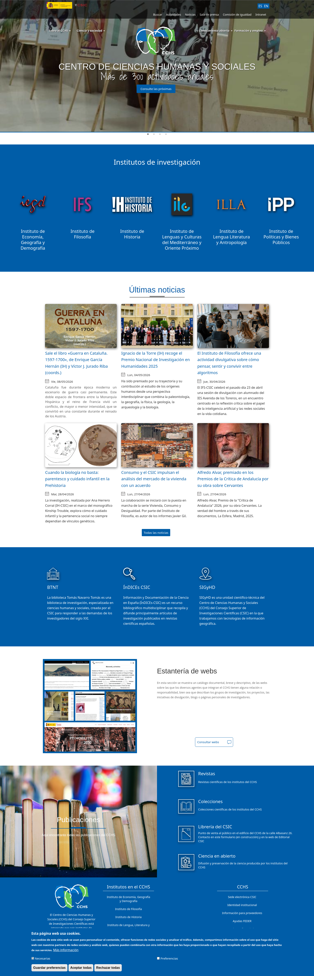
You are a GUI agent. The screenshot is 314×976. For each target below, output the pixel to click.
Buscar (157, 14)
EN (266, 6)
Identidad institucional (242, 905)
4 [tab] (166, 134)
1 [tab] (148, 134)
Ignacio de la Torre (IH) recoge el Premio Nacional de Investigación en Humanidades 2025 (155, 359)
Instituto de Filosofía (128, 909)
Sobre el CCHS (60, 30)
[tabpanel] (157, 66)
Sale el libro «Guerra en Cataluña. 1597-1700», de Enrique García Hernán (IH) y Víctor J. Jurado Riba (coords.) (76, 362)
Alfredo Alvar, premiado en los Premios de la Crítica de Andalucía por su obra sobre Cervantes (233, 479)
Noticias (190, 14)
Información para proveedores (242, 913)
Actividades (173, 14)
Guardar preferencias (49, 967)
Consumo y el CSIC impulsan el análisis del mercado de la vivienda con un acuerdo (153, 479)
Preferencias (169, 958)
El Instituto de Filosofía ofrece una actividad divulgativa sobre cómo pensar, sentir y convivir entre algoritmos (229, 362)
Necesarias (42, 958)
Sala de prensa (209, 14)
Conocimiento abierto (214, 30)
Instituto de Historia (128, 917)
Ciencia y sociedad (91, 30)
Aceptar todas (81, 967)
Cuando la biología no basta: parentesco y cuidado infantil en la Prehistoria (77, 479)
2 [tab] (154, 134)
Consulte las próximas (156, 89)
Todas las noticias (156, 533)
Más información (65, 950)
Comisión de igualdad (237, 14)
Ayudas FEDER (242, 921)
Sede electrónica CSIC (242, 897)
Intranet (261, 14)
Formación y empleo (248, 30)
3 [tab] (160, 134)
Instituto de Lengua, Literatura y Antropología (128, 927)
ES (260, 6)
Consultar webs (208, 742)
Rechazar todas (108, 967)
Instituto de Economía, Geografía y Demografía (128, 899)
